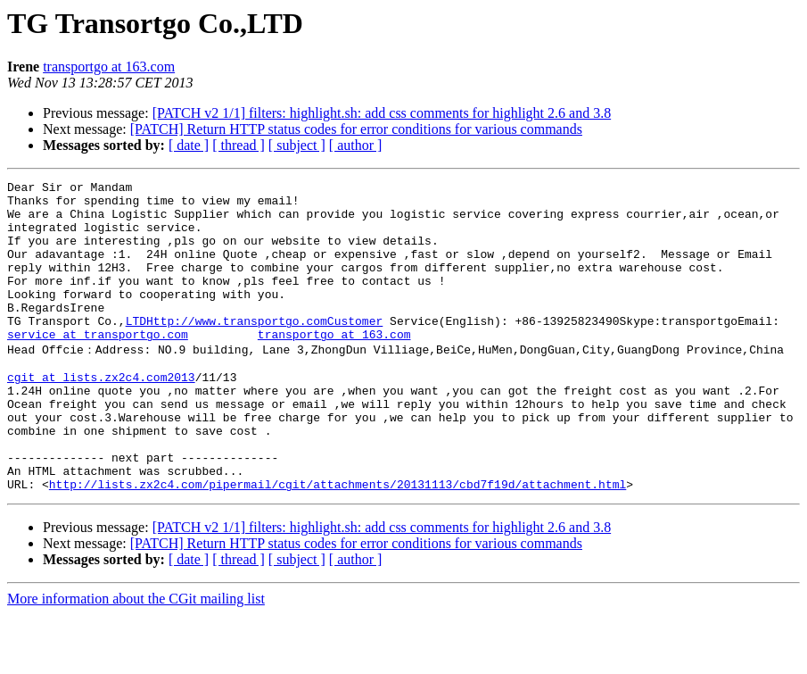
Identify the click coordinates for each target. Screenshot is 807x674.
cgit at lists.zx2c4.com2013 (101, 415)
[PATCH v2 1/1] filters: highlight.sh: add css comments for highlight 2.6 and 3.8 (382, 113)
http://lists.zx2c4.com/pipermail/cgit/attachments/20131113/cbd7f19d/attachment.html (337, 544)
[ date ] (189, 145)
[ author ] (356, 145)
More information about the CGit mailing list (136, 658)
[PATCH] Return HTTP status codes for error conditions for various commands (356, 129)
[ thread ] (238, 145)
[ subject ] (296, 145)
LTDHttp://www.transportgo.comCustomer (254, 350)
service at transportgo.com (97, 366)
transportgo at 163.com (109, 66)
